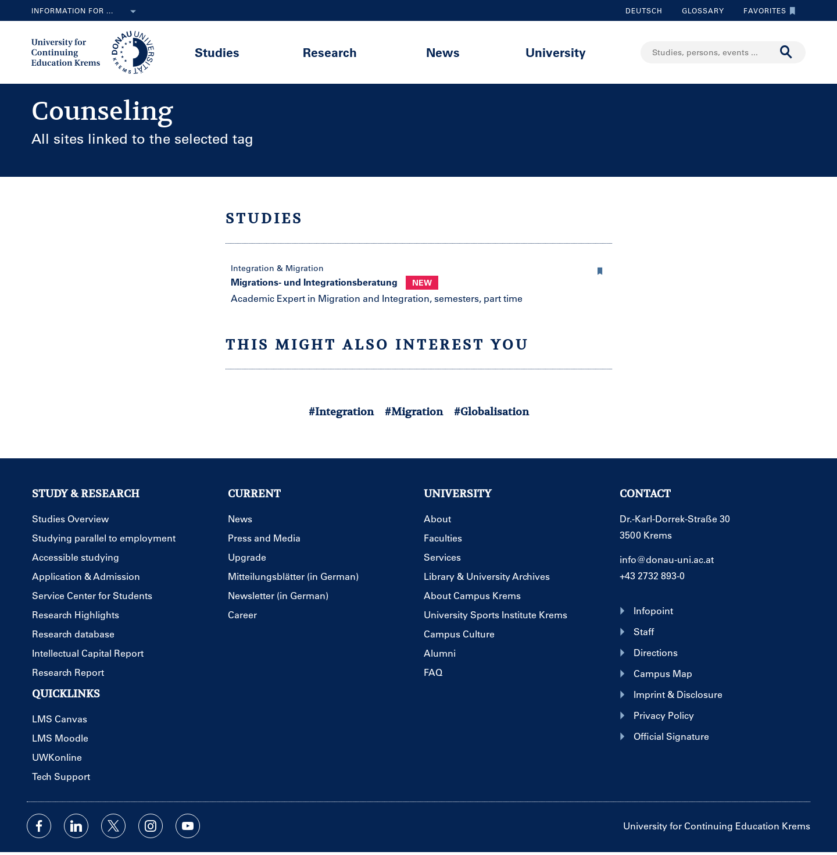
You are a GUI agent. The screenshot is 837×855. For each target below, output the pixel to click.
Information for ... (86, 12)
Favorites (767, 10)
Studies (217, 52)
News (443, 52)
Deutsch (644, 10)
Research (330, 52)
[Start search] (786, 52)
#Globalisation (491, 411)
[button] (600, 269)
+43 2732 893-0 (652, 575)
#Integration (341, 411)
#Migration (414, 411)
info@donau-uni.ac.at (667, 559)
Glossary (698, 10)
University (555, 52)
